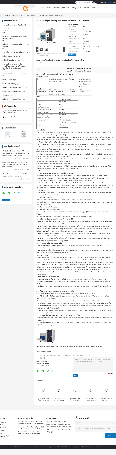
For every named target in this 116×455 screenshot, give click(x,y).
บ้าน (42, 8)
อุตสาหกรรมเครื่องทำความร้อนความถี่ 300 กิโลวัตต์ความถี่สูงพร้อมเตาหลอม (43, 400)
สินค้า (48, 8)
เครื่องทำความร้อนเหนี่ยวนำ (12, 99)
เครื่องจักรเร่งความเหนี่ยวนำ (12, 91)
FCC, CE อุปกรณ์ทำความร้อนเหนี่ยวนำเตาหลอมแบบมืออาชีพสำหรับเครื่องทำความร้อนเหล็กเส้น (30, 433)
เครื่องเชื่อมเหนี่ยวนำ (9, 60)
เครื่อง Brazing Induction (10, 56)
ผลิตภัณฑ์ (7, 16)
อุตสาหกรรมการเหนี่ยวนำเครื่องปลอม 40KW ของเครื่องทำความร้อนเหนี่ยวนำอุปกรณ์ (74, 400)
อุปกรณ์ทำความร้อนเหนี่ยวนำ (12, 25)
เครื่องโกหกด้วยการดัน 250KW (16, 117)
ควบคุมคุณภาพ (76, 8)
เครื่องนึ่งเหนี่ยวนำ (8, 84)
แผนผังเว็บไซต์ (4, 436)
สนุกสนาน (103, 2)
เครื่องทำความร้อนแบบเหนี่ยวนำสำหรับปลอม (74, 346)
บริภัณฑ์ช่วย (6, 95)
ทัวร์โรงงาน (65, 8)
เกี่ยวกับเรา (56, 8)
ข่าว (93, 8)
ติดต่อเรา (86, 8)
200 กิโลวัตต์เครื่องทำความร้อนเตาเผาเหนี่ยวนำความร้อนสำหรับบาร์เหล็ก (106, 400)
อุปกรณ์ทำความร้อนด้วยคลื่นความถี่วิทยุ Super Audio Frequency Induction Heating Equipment (14, 66)
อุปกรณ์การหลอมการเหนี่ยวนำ (12, 88)
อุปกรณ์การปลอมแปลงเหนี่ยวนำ (94, 346)
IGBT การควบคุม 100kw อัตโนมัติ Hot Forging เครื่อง (58, 431)
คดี (98, 8)
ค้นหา (94, 2)
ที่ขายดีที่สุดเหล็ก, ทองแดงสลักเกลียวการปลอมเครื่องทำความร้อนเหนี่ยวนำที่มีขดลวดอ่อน (59, 426)
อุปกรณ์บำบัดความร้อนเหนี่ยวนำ (13, 52)
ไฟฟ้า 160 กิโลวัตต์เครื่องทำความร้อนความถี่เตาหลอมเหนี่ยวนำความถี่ (90, 400)
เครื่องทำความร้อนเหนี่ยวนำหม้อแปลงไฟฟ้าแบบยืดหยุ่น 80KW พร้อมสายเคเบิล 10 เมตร (31, 428)
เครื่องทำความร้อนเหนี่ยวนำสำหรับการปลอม (51, 346)
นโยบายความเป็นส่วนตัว (20, 446)
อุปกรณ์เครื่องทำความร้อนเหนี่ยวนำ (14, 74)
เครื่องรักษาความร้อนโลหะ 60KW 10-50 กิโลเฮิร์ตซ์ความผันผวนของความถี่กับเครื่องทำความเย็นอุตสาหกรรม (31, 423)
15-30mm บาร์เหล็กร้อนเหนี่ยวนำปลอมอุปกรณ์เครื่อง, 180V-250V (59, 400)
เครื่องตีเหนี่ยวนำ (17, 16)
